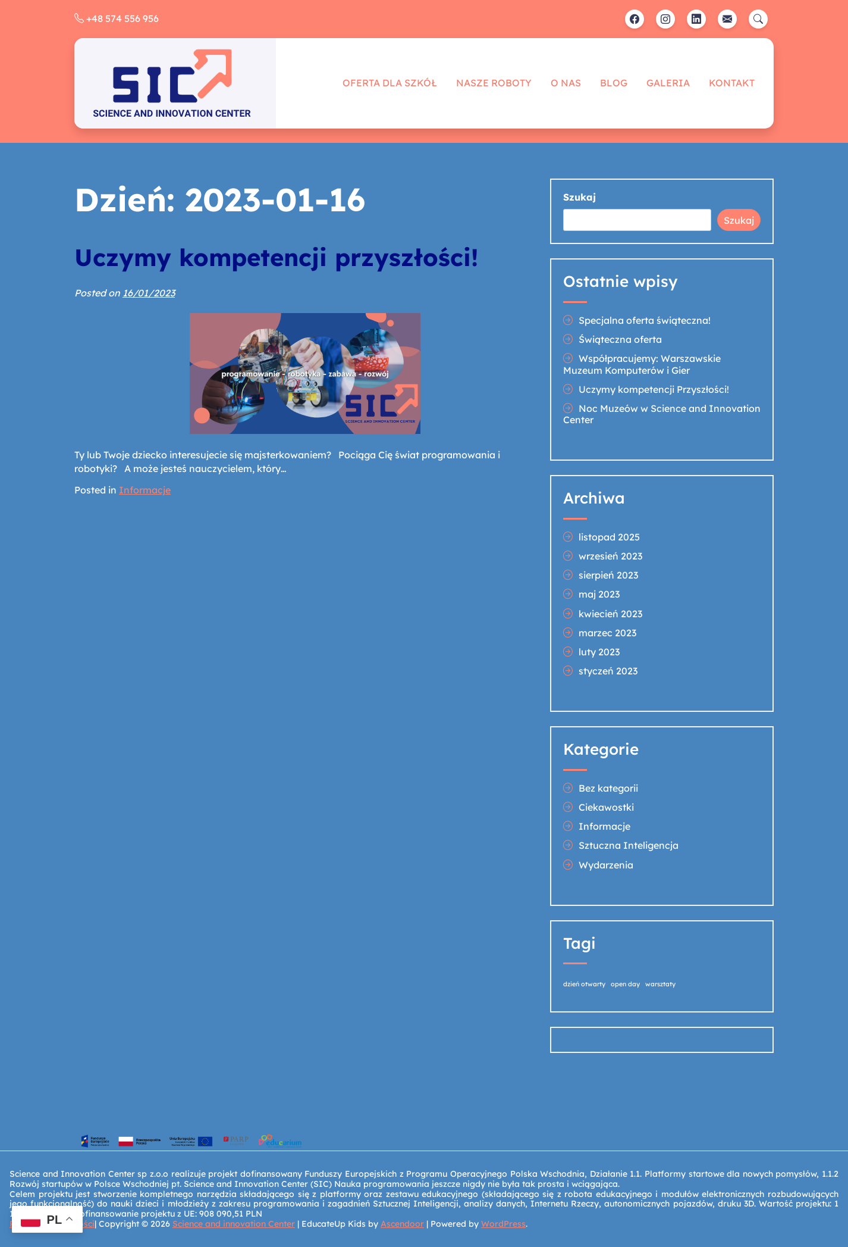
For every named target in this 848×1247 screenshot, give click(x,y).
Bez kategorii (608, 788)
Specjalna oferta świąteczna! (645, 320)
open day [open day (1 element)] (625, 984)
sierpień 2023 (608, 575)
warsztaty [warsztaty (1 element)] (660, 984)
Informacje (145, 490)
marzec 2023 (607, 633)
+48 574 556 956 (116, 18)
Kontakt (732, 83)
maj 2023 (599, 594)
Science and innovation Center (233, 1223)
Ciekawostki (606, 807)
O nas (566, 83)
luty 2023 (599, 652)
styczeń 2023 (608, 671)
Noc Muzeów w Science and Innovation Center (662, 414)
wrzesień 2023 (610, 556)
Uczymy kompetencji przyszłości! (276, 257)
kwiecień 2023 (610, 614)
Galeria (668, 83)
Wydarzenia (606, 865)
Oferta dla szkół (390, 83)
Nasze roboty (494, 83)
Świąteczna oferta (620, 339)
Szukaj (579, 197)
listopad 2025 (609, 537)
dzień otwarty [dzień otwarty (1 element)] (584, 984)
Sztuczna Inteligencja (629, 845)
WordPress (503, 1223)
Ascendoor (402, 1223)
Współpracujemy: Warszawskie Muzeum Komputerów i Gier (642, 364)
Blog (613, 83)
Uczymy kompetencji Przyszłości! (654, 389)
